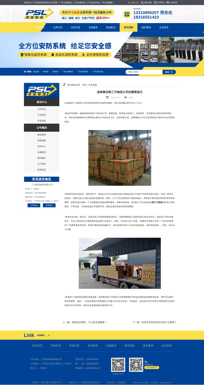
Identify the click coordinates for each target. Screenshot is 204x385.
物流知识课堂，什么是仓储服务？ (89, 322)
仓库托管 (57, 27)
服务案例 (146, 27)
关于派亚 (41, 164)
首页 (84, 85)
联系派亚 (41, 170)
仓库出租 (75, 27)
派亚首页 (40, 27)
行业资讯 (41, 115)
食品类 (36, 72)
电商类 (46, 72)
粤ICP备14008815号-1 (51, 382)
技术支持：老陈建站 (116, 382)
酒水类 (55, 72)
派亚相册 (41, 140)
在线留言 (49, 205)
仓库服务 (93, 345)
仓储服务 (93, 27)
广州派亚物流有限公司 (89, 382)
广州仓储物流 (67, 72)
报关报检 (128, 27)
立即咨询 (34, 205)
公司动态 (41, 109)
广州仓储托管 (82, 72)
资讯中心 (41, 146)
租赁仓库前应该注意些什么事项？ (159, 322)
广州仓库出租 (97, 72)
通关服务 (41, 158)
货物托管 (56, 345)
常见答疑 (41, 121)
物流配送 (111, 27)
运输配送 (41, 152)
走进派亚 (164, 27)
